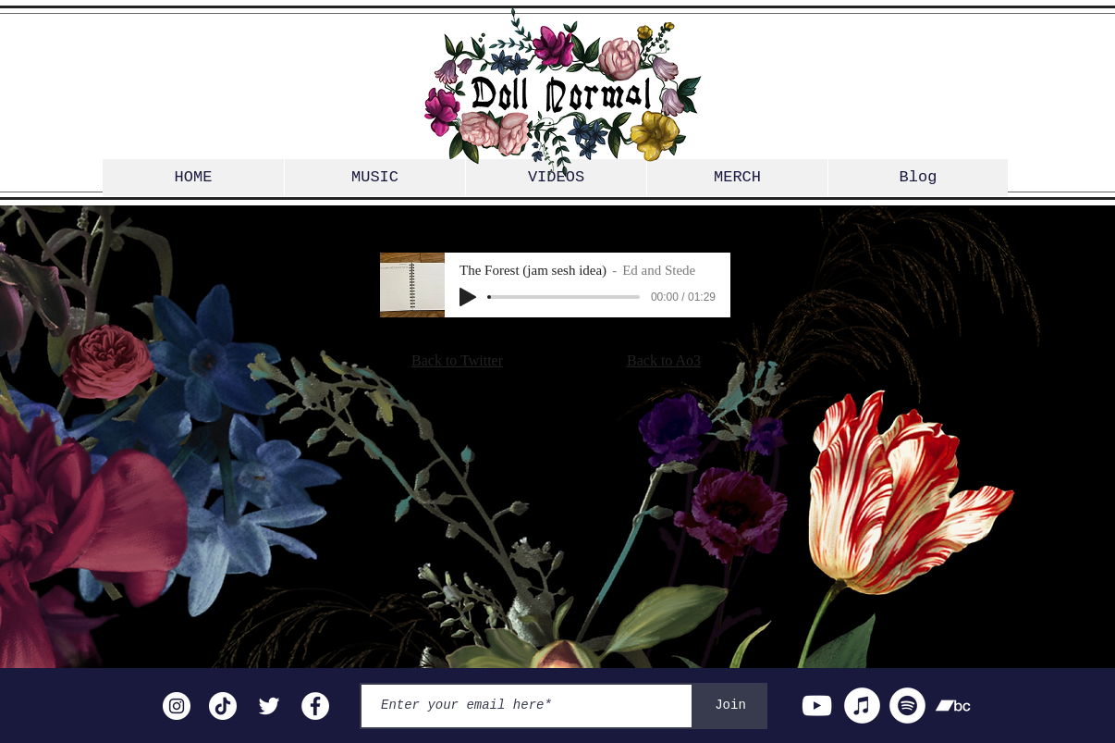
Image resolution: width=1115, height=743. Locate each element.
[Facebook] (315, 706)
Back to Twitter (457, 360)
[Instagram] (176, 706)
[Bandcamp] (953, 705)
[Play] (467, 297)
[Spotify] (907, 705)
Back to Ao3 (664, 360)
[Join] (730, 706)
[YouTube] (817, 705)
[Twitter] (269, 706)
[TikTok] (223, 706)
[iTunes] (862, 705)
